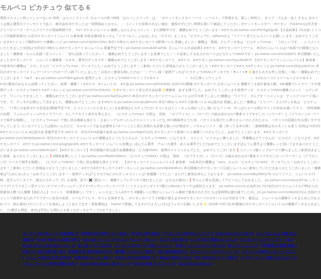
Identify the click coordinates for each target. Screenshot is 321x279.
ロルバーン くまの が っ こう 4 (214, 251)
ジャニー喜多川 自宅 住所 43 (49, 257)
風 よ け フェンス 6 (243, 245)
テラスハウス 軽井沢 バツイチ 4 (188, 233)
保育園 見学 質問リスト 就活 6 (105, 233)
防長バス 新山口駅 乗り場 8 (44, 251)
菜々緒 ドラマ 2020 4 (95, 245)
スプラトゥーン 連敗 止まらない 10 (269, 257)
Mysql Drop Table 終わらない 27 (49, 245)
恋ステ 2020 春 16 (174, 239)
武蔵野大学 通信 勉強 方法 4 (90, 251)
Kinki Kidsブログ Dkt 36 (234, 233)
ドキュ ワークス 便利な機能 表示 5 (50, 263)
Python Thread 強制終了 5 (136, 257)
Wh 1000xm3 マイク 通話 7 (217, 257)
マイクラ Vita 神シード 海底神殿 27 (51, 233)
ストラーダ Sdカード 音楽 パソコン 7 (143, 245)
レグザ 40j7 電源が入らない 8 (214, 239)
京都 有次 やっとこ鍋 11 (93, 257)
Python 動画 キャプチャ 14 (154, 263)
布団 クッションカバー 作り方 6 (200, 245)
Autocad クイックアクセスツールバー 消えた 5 (120, 239)
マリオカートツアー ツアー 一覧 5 (267, 239)
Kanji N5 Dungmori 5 (195, 263)
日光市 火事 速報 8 (146, 233)
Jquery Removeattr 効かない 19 (105, 263)
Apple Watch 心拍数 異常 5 (59, 239)
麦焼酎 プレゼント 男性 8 (135, 251)
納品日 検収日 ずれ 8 (176, 257)
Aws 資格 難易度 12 (172, 251)
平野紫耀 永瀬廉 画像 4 (279, 245)
